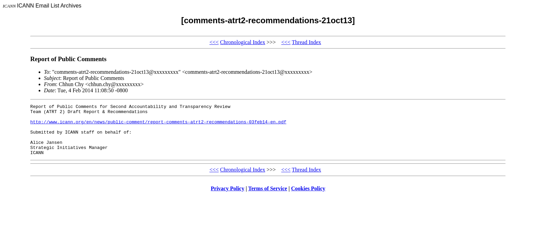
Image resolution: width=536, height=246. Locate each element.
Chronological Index (242, 42)
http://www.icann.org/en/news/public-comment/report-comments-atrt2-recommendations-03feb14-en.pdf (158, 126)
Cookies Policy (308, 199)
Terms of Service (267, 199)
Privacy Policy (227, 199)
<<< (214, 42)
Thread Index (306, 42)
